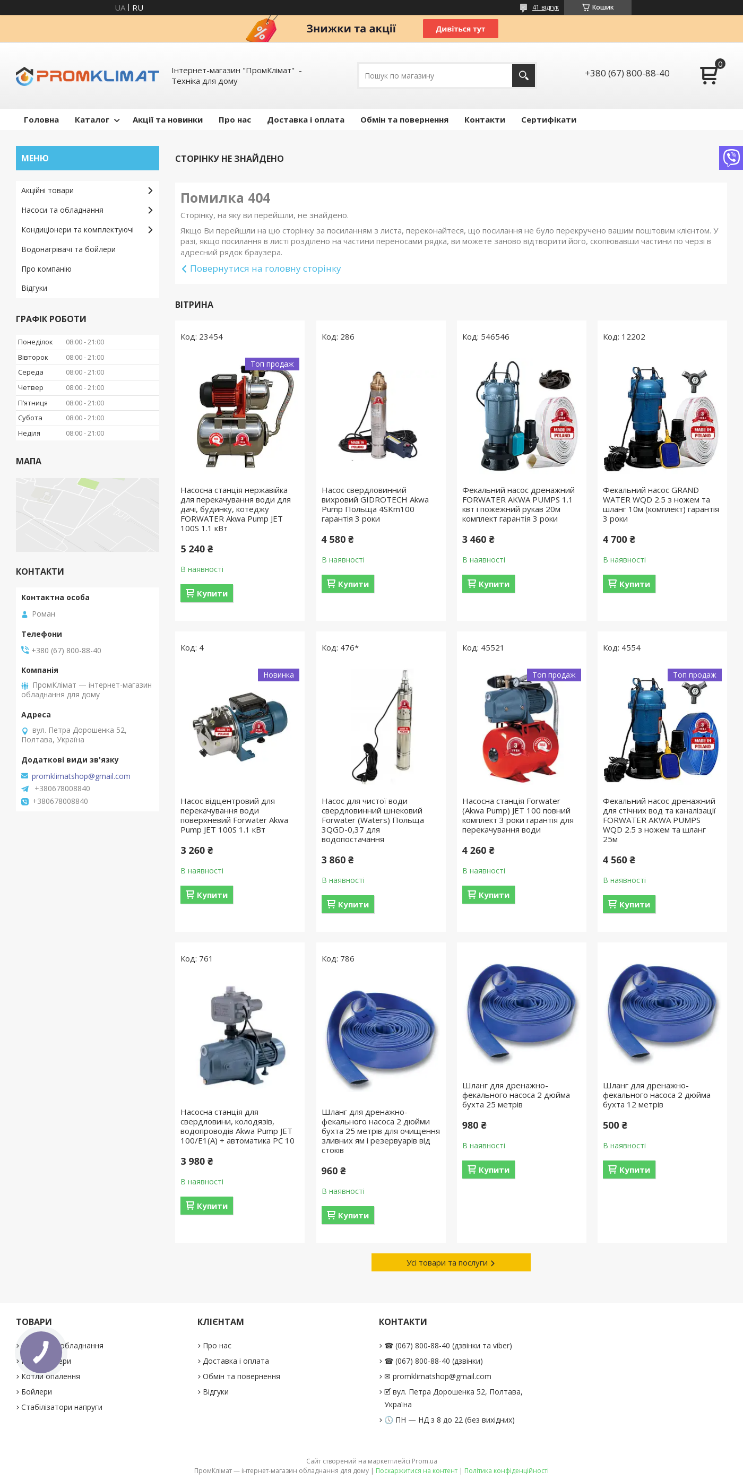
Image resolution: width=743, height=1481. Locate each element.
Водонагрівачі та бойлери (68, 249)
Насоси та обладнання (62, 210)
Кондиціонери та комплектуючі (77, 229)
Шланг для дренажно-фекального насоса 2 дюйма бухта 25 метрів (516, 1094)
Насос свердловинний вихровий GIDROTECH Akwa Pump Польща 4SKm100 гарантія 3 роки (375, 504)
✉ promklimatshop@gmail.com (437, 1376)
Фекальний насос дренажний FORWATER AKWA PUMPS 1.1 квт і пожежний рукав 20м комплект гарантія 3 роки (518, 504)
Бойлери (36, 1392)
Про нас (235, 119)
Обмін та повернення (404, 119)
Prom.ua (424, 1461)
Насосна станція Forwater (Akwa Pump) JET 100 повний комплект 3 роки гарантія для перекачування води (518, 815)
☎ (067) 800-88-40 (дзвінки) (433, 1361)
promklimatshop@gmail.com (81, 776)
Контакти (484, 119)
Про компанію (46, 269)
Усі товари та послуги (447, 1262)
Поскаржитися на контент (416, 1470)
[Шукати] (523, 75)
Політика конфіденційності (506, 1470)
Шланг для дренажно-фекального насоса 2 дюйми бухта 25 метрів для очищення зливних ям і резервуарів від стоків (381, 1131)
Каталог (92, 119)
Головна (41, 119)
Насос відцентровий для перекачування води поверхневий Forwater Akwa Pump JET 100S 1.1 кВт (234, 815)
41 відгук (545, 7)
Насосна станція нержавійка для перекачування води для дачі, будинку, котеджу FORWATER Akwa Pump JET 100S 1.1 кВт (235, 509)
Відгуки (34, 288)
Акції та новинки (168, 119)
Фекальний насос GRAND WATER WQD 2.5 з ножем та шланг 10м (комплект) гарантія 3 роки (661, 504)
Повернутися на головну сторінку (265, 268)
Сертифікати (548, 119)
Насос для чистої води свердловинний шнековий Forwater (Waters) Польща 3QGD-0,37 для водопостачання (373, 820)
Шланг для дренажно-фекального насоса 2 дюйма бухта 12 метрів (657, 1094)
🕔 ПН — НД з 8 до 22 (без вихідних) (449, 1420)
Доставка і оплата (305, 119)
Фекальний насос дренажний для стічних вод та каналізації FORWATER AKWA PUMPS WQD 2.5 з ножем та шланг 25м (659, 820)
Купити (212, 593)
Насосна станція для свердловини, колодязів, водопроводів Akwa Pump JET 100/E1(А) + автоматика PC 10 (237, 1126)
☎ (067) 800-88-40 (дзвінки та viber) (448, 1345)
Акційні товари (47, 190)
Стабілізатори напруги (61, 1407)
